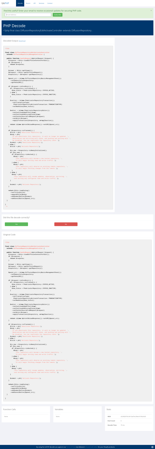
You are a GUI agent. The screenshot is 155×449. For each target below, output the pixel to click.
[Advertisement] (136, 53)
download (22, 41)
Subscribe (57, 15)
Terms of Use (70, 447)
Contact (49, 3)
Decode (20, 3)
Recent (28, 3)
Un (5, 3)
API (34, 3)
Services (41, 3)
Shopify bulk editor (91, 447)
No (66, 224)
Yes (16, 224)
